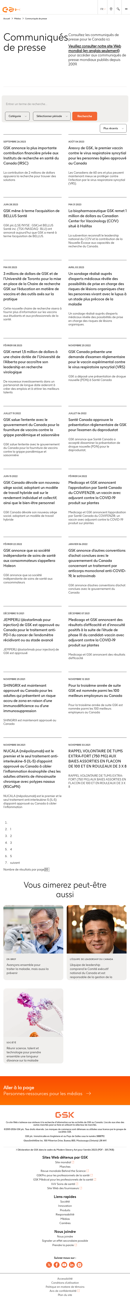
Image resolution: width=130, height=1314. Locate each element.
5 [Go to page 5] (11, 856)
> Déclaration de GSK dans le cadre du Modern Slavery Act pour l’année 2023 (65, 1149)
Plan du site (65, 1295)
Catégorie (15, 116)
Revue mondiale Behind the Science (63, 1171)
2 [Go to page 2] (11, 836)
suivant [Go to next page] (15, 862)
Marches (65, 1166)
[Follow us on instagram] (79, 1265)
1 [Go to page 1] (10, 829)
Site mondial (63, 1162)
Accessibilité (65, 1278)
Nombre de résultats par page (23, 869)
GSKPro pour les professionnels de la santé (63, 1175)
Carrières (65, 1223)
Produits (65, 1210)
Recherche (84, 116)
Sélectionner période (49, 116)
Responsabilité (65, 1214)
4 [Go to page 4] (11, 849)
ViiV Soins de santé (63, 1184)
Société (65, 1201)
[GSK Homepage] (11, 10)
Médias (65, 1218)
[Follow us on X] (49, 1265)
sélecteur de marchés (85, 1125)
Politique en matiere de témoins (65, 1286)
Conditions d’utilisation (65, 1282)
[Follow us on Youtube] (64, 1265)
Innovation (65, 1205)
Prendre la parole (63, 1245)
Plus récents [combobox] (110, 128)
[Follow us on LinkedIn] (72, 1265)
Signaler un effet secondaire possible (65, 1240)
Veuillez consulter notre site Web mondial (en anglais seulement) (94, 48)
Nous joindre (65, 1236)
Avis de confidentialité (63, 1290)
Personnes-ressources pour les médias (65, 1090)
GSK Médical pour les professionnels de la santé (63, 1179)
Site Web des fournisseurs (63, 1188)
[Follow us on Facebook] (57, 1265)
